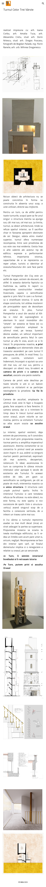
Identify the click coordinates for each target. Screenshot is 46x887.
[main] (23, 9)
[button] (3, 3)
